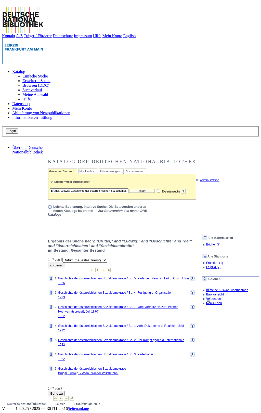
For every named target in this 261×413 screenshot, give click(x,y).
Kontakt (8, 36)
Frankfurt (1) (214, 263)
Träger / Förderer (38, 36)
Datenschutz (63, 36)
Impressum (83, 36)
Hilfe (97, 36)
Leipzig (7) (213, 267)
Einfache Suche (35, 76)
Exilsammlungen (110, 171)
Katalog (18, 71)
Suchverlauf (32, 90)
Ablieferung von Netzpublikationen (41, 113)
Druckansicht (215, 294)
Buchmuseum (134, 171)
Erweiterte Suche (36, 81)
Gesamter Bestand (61, 171)
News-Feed (214, 303)
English (129, 36)
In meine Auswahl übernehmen (227, 290)
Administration (207, 180)
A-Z (19, 36)
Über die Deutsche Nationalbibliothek (27, 149)
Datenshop (21, 103)
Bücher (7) (213, 244)
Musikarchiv (86, 171)
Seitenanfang (78, 408)
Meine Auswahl (35, 94)
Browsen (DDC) (35, 85)
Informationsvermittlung (32, 117)
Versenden (213, 299)
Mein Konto (112, 36)
